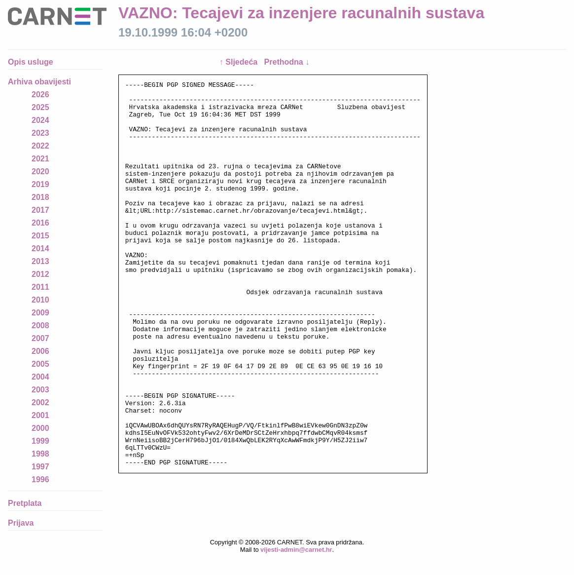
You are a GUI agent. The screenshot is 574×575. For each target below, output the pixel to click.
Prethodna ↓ (287, 62)
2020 (40, 171)
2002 (40, 402)
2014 (40, 248)
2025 (40, 107)
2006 (40, 351)
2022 (40, 146)
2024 (40, 120)
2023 (40, 133)
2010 (40, 300)
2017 (40, 210)
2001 (40, 415)
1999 (40, 441)
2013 (40, 261)
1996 (40, 479)
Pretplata (24, 503)
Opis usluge (30, 62)
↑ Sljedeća (239, 62)
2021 (40, 158)
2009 (40, 312)
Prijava (21, 523)
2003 (40, 389)
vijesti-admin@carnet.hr (296, 567)
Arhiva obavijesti (39, 81)
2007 (40, 338)
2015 (40, 235)
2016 (40, 223)
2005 (40, 364)
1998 (40, 454)
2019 (40, 184)
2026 (40, 94)
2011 (40, 287)
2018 (40, 197)
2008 (40, 325)
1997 (40, 466)
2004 (40, 377)
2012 (40, 274)
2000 (40, 428)
